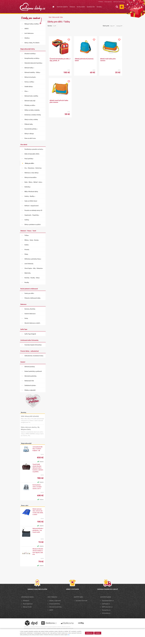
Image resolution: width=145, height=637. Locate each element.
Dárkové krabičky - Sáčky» (32, 72)
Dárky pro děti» (29, 163)
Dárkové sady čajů (30, 101)
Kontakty (99, 7)
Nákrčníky (28, 273)
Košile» (27, 245)
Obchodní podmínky (30, 376)
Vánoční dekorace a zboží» (32, 323)
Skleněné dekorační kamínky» (33, 63)
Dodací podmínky (54, 604)
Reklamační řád (29, 381)
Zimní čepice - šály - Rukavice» (34, 268)
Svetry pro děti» (29, 293)
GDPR (51, 610)
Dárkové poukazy (30, 367)
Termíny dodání (81, 7)
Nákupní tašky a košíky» (32, 24)
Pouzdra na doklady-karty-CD (33, 210)
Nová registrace (108, 1)
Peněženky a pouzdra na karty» (34, 149)
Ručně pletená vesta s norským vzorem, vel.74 (37, 486)
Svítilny (27, 220)
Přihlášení (100, 1)
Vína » (26, 91)
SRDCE (27, 28)
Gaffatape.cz (106, 604)
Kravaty (27, 249)
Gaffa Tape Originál (30, 334)
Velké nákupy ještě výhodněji (30, 416)
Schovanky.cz (106, 613)
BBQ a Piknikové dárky (31, 191)
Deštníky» (28, 187)
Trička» (27, 235)
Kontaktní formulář (81, 600)
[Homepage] (52, 7)
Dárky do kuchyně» (30, 77)
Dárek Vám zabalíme (62, 7)
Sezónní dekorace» (30, 314)
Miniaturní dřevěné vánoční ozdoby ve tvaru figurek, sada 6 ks (38, 551)
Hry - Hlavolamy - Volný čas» (33, 168)
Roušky (27, 282)
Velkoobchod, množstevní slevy (34, 356)
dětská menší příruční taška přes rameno (59, 101)
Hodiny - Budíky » (30, 196)
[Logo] (32, 6)
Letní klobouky (29, 264)
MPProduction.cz (107, 607)
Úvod (50, 17)
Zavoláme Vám (91, 7)
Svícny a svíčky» (29, 82)
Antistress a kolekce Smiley (33, 115)
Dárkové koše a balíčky (31, 96)
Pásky (26, 254)
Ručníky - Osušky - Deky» (32, 278)
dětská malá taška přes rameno (108, 59)
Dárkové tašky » (29, 68)
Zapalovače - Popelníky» (32, 215)
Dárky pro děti (55, 17)
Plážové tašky (29, 124)
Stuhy (26, 318)
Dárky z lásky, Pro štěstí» (32, 43)
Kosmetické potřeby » (31, 129)
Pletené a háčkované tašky (32, 298)
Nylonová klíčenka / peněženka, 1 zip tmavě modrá (38, 530)
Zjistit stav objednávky (118, 1)
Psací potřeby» (29, 159)
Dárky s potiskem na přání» (33, 224)
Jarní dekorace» (29, 33)
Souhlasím (98, 633)
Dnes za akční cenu (30, 138)
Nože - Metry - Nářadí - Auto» (33, 182)
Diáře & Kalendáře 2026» (32, 154)
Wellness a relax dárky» (32, 173)
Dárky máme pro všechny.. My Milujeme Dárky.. (30, 428)
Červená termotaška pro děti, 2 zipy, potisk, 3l (60, 59)
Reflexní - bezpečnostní (32, 206)
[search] (117, 7)
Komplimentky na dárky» (32, 58)
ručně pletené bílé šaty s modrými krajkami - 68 (37, 448)
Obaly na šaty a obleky (31, 119)
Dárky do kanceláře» (31, 177)
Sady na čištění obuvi (31, 201)
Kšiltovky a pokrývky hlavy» (33, 259)
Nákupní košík (27, 607)
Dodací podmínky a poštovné (33, 371)
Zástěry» (27, 38)
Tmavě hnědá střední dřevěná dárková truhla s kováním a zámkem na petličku (38, 468)
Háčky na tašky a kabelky (32, 110)
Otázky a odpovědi (30, 390)
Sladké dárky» (29, 86)
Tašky (61, 17)
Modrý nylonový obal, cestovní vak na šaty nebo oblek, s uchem (38, 511)
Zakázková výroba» (30, 385)
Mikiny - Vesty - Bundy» (32, 240)
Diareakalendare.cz (108, 600)
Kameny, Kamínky (30, 309)
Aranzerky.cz (106, 610)
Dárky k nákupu (29, 134)
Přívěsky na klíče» (30, 105)
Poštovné (72, 7)
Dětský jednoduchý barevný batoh (84, 59)
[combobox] (112, 26)
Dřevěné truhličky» (30, 54)
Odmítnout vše (89, 633)
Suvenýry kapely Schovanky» (33, 345)
